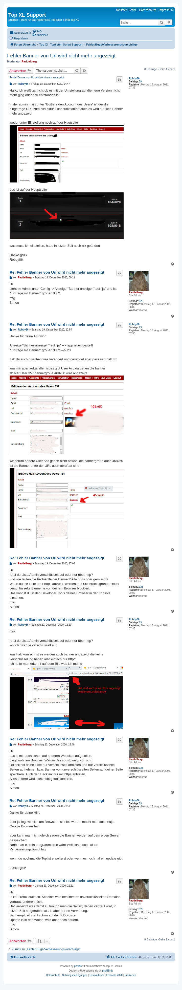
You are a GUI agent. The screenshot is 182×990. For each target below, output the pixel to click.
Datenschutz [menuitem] (147, 10)
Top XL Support (27, 15)
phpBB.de (107, 970)
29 (140, 81)
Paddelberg (29, 61)
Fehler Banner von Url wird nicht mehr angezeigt (61, 55)
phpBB (78, 966)
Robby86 (134, 78)
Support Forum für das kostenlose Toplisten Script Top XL (43, 19)
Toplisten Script (126, 10)
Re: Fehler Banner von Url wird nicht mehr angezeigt (57, 272)
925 (141, 301)
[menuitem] (37, 31)
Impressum (166, 10)
